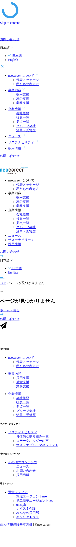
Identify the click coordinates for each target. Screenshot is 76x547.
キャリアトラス (27, 519)
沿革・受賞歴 (26, 130)
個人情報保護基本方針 (16, 527)
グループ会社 (26, 126)
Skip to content (10, 22)
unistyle (21, 507)
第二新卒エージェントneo (34, 503)
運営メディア (18, 494)
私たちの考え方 (27, 84)
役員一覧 (22, 117)
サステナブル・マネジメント (37, 447)
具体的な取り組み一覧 (32, 439)
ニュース (14, 235)
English (13, 59)
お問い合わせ (26, 473)
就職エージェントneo (31, 498)
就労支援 (22, 98)
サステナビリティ (21, 240)
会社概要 (22, 113)
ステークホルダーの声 (32, 443)
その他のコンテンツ (22, 464)
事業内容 (14, 376)
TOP (3, 283)
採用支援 (22, 94)
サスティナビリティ (22, 434)
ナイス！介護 (26, 511)
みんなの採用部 (27, 515)
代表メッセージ (27, 80)
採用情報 (14, 244)
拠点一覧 (22, 121)
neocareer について (21, 360)
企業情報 (14, 396)
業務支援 (22, 103)
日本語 (15, 55)
